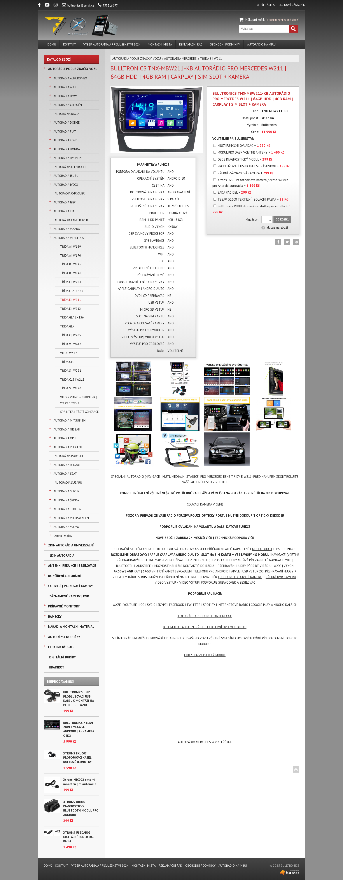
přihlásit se (268, 5)
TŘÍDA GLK (67, 326)
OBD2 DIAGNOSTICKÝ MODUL (205, 655)
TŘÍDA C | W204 (70, 282)
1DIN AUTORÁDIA (61, 555)
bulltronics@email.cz (78, 5)
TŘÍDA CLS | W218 (72, 379)
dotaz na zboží (274, 227)
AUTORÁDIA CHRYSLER (70, 193)
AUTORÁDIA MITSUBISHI (70, 420)
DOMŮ (51, 44)
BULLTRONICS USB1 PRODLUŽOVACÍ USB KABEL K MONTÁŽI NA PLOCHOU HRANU (78, 698)
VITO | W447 (68, 353)
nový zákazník (294, 5)
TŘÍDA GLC (67, 362)
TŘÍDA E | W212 (70, 309)
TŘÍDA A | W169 (70, 246)
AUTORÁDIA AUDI (65, 87)
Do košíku (282, 219)
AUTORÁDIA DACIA (67, 114)
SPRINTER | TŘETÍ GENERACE (79, 412)
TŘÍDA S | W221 (70, 371)
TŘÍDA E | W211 (70, 300)
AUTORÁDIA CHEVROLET (71, 167)
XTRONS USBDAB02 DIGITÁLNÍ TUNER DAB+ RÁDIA (79, 837)
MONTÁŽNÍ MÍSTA (160, 44)
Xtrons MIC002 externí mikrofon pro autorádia (79, 782)
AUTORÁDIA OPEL (65, 438)
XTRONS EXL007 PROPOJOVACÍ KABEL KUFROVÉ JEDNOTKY (77, 757)
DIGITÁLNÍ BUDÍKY (62, 657)
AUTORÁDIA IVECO (66, 185)
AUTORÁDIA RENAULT (68, 465)
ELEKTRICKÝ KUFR (61, 647)
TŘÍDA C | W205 (70, 335)
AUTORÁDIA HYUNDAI (68, 158)
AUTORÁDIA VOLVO (66, 527)
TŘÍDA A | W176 (70, 255)
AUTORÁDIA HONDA (67, 149)
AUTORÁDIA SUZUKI (67, 491)
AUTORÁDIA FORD (65, 140)
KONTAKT (69, 44)
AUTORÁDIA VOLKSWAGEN (71, 518)
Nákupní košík (255, 19)
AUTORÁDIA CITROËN (68, 105)
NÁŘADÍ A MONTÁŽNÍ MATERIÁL (71, 627)
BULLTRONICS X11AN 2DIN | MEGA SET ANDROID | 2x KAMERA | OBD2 (79, 729)
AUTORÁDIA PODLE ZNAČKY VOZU (73, 69)
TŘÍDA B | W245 (70, 264)
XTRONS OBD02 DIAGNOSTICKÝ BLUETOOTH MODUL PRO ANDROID (80, 808)
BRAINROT (56, 667)
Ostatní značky (63, 536)
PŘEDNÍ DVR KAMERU (281, 577)
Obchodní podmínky (225, 44)
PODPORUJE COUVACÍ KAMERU (241, 577)
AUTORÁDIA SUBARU (68, 483)
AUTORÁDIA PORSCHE (69, 456)
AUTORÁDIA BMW (65, 96)
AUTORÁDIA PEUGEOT (68, 447)
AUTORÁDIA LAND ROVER (71, 220)
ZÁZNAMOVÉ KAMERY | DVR (69, 596)
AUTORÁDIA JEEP (65, 202)
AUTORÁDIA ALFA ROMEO (70, 78)
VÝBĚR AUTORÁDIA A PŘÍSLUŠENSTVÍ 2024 (112, 44)
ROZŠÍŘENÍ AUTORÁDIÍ (64, 576)
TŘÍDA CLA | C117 (71, 291)
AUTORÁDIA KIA (64, 211)
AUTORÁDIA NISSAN (67, 429)
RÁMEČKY (54, 616)
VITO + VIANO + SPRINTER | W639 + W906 (78, 400)
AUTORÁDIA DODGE (67, 122)
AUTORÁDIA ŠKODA (66, 500)
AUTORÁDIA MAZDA (67, 229)
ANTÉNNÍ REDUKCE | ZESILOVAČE (72, 565)
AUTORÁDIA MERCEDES (69, 238)
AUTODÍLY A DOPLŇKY (64, 637)
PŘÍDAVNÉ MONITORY (64, 606)
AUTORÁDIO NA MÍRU (261, 44)
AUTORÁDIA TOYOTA (67, 509)
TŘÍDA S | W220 (70, 388)
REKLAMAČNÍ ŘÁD (191, 44)
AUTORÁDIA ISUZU (66, 176)
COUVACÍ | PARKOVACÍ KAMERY (70, 586)
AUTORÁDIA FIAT (65, 131)
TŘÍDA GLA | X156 (72, 317)
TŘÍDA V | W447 (70, 344)
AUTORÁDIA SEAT (65, 474)
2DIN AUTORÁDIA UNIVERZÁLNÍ (71, 545)
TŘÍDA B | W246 (70, 273)
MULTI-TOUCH (262, 549)
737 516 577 (108, 5)
